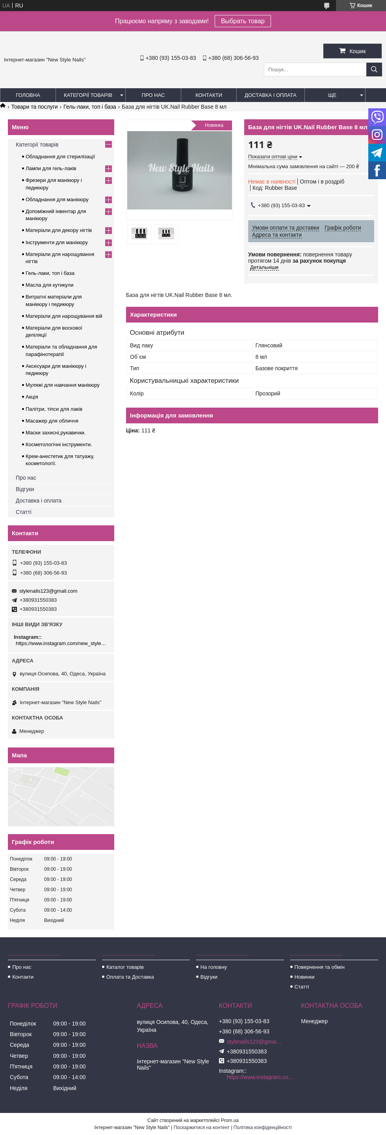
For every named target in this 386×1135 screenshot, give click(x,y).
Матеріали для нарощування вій (64, 316)
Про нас (153, 95)
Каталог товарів (125, 967)
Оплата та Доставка (130, 977)
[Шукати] (374, 69)
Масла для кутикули (49, 285)
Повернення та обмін (320, 967)
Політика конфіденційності (263, 1127)
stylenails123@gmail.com (48, 591)
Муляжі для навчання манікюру (63, 385)
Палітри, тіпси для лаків (54, 409)
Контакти (208, 95)
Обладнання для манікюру (57, 199)
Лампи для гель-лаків (51, 168)
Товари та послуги (34, 107)
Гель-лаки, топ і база (89, 107)
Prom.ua (230, 1120)
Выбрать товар (243, 21)
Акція (32, 397)
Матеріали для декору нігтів (59, 230)
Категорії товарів (88, 95)
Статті (24, 512)
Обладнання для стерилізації (60, 156)
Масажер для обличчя (52, 421)
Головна (28, 95)
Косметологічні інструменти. (59, 444)
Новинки (305, 977)
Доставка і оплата (271, 95)
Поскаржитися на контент (202, 1127)
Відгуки (25, 489)
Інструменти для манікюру (57, 242)
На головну (213, 967)
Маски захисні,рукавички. (56, 433)
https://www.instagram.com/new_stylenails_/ (62, 643)
